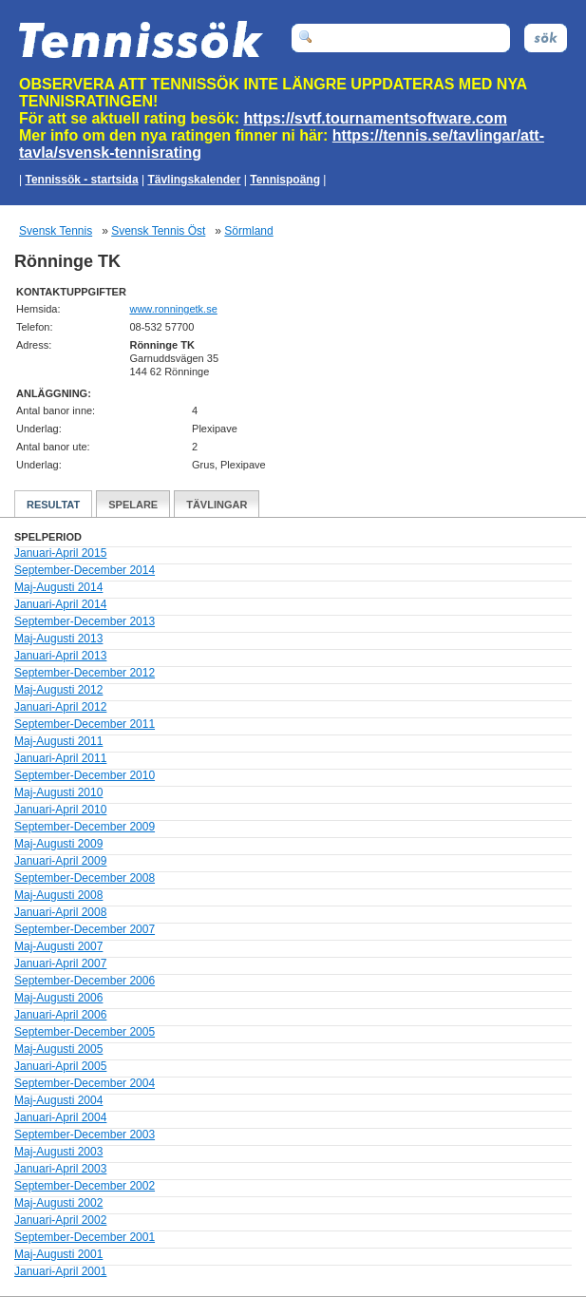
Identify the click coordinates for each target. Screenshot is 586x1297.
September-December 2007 (84, 929)
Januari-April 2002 (60, 1220)
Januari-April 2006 (60, 1014)
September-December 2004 (84, 1083)
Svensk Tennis (55, 231)
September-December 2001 (84, 1237)
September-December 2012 (84, 672)
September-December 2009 (84, 826)
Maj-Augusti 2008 (58, 895)
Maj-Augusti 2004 (58, 1100)
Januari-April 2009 (60, 861)
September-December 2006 (84, 980)
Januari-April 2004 (60, 1117)
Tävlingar (216, 504)
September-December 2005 (84, 1032)
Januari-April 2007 (60, 963)
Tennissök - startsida (81, 179)
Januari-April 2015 (60, 553)
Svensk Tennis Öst (158, 231)
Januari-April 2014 (60, 604)
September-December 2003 (84, 1134)
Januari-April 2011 (60, 758)
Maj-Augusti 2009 (58, 843)
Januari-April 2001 (60, 1271)
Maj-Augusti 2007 (58, 946)
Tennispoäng (285, 179)
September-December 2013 (84, 621)
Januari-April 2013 (60, 655)
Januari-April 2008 (60, 912)
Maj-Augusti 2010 (58, 792)
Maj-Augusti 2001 (58, 1254)
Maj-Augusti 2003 (58, 1151)
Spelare (133, 504)
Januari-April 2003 (60, 1168)
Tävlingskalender (193, 179)
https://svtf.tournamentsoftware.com (375, 118)
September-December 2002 (84, 1185)
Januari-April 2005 (60, 1066)
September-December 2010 (84, 775)
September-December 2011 (84, 724)
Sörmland (248, 231)
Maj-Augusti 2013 (58, 638)
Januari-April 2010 (60, 809)
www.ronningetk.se (173, 309)
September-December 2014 (84, 570)
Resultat (53, 504)
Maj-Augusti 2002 (58, 1203)
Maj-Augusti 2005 (58, 1049)
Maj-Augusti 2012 (58, 689)
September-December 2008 (84, 878)
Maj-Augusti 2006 (58, 997)
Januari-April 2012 (60, 707)
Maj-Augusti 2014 (58, 587)
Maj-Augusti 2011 (58, 741)
